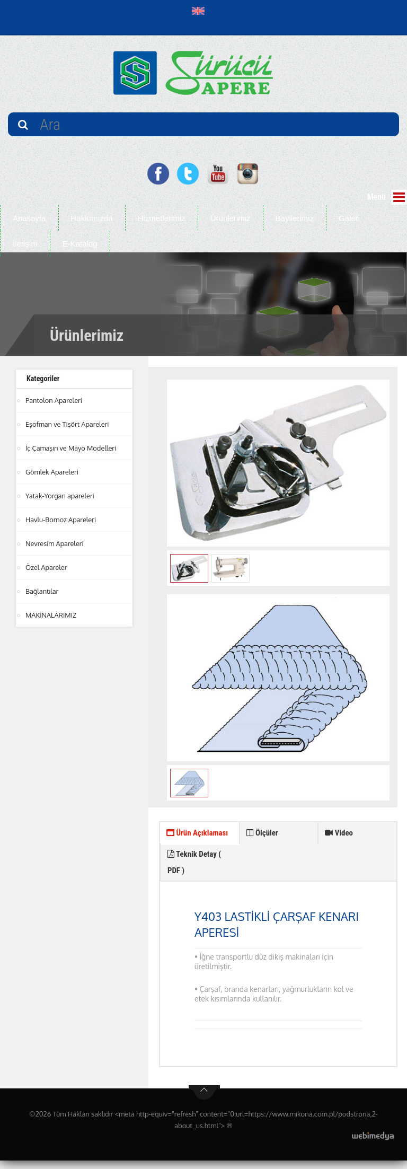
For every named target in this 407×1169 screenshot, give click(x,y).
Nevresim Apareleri (55, 543)
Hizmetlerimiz (161, 218)
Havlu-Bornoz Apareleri (61, 519)
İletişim (25, 243)
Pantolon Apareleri (54, 400)
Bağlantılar (42, 591)
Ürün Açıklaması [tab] (185, 843)
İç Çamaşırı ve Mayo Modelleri (71, 448)
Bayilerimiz (295, 218)
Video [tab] (340, 834)
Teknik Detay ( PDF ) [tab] (275, 867)
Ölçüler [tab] (263, 834)
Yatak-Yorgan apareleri (60, 495)
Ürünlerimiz (230, 218)
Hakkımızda (92, 218)
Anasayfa (29, 218)
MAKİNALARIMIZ (51, 615)
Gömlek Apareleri (52, 472)
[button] (200, 10)
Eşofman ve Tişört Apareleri (67, 424)
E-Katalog (80, 243)
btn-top (204, 1101)
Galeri (349, 218)
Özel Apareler (46, 567)
